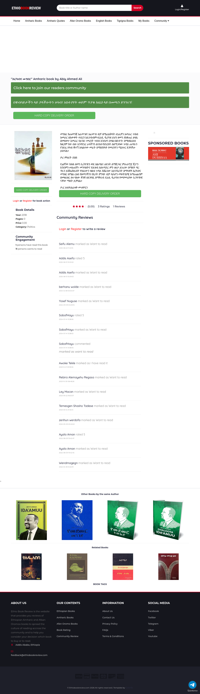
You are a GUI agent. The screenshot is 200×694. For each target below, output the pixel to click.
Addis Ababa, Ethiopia (25, 644)
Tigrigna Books (125, 21)
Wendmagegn (68, 463)
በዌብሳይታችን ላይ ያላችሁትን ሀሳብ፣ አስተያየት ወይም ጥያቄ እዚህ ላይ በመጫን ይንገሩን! (72, 102)
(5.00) (91, 206)
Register (27, 200)
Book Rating (63, 630)
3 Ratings (104, 206)
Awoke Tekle (67, 363)
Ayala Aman (67, 434)
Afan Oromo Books (80, 21)
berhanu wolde (69, 287)
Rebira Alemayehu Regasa (76, 377)
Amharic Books (33, 21)
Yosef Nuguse (68, 301)
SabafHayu (66, 315)
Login (16, 200)
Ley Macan (66, 391)
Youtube (153, 636)
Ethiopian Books (66, 611)
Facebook (153, 611)
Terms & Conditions (113, 636)
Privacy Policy (110, 623)
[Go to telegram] (192, 685)
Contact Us (108, 617)
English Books (104, 21)
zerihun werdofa (69, 420)
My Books (143, 21)
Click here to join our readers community (49, 88)
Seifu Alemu (67, 244)
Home (16, 21)
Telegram (153, 623)
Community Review (67, 636)
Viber (151, 630)
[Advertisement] (100, 49)
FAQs (105, 630)
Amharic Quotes (56, 21)
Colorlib (129, 688)
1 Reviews (119, 206)
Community (161, 21)
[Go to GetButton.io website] (193, 691)
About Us (107, 611)
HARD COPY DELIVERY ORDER (54, 115)
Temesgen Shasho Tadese (76, 406)
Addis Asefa (67, 258)
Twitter (152, 617)
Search (137, 7)
